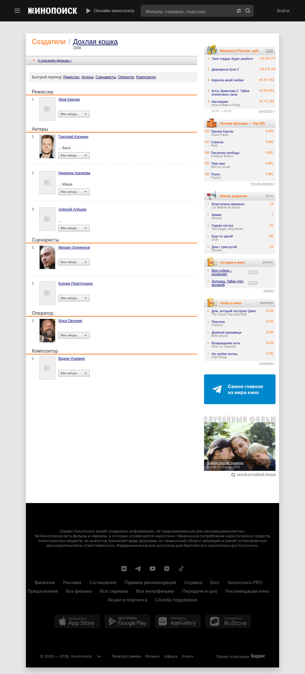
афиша (268, 290)
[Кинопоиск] (52, 10)
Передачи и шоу (199, 590)
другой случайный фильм (253, 474)
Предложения (43, 590)
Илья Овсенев (70, 321)
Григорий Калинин (73, 137)
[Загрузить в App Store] (77, 621)
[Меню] (17, 10)
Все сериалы (114, 590)
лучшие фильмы (261, 183)
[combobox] (187, 11)
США (269, 50)
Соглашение (102, 581)
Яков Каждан (69, 99)
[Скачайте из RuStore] (228, 621)
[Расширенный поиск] (238, 11)
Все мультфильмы (155, 590)
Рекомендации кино (247, 590)
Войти (283, 10)
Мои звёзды (68, 114)
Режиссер (71, 77)
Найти (248, 11)
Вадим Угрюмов (71, 359)
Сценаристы (106, 77)
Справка (193, 581)
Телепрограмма (126, 656)
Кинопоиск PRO (245, 581)
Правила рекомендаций (150, 581)
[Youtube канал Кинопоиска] (152, 568)
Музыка (152, 656)
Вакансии (45, 581)
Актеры (87, 77)
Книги (187, 656)
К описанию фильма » (54, 60)
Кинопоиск (81, 656)
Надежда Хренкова (74, 173)
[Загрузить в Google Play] (127, 621)
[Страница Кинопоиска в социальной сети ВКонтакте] (123, 568)
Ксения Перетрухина (75, 283)
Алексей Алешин (72, 209)
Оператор (126, 77)
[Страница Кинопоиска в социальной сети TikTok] (181, 568)
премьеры (266, 363)
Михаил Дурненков (74, 247)
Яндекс (258, 656)
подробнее (265, 111)
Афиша (170, 656)
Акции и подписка (127, 599)
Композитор (146, 77)
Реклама (72, 581)
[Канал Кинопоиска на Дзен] (166, 568)
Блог (215, 581)
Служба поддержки (176, 599)
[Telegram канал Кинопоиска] (138, 568)
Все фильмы (79, 590)
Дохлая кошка (95, 42)
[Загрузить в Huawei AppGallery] (178, 621)
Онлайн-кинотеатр (110, 10)
